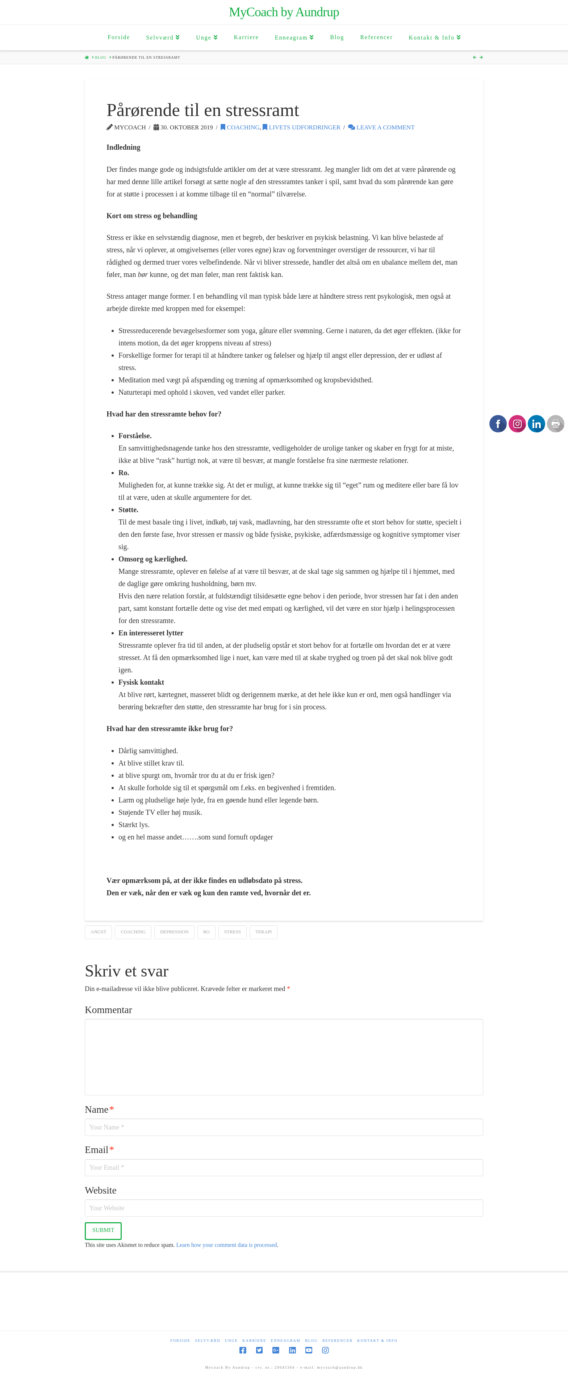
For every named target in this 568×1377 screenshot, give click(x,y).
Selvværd (207, 1341)
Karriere (254, 1341)
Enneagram (286, 1341)
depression (174, 931)
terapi (263, 931)
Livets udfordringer (302, 127)
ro (206, 931)
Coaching (240, 127)
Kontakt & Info (377, 1341)
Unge (231, 1341)
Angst (98, 931)
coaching (133, 931)
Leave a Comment (381, 127)
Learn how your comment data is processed (226, 1245)
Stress (232, 931)
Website (101, 1190)
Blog (311, 1341)
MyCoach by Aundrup (284, 11)
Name (99, 1109)
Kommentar (108, 1009)
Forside (180, 1341)
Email (99, 1149)
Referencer (337, 1341)
